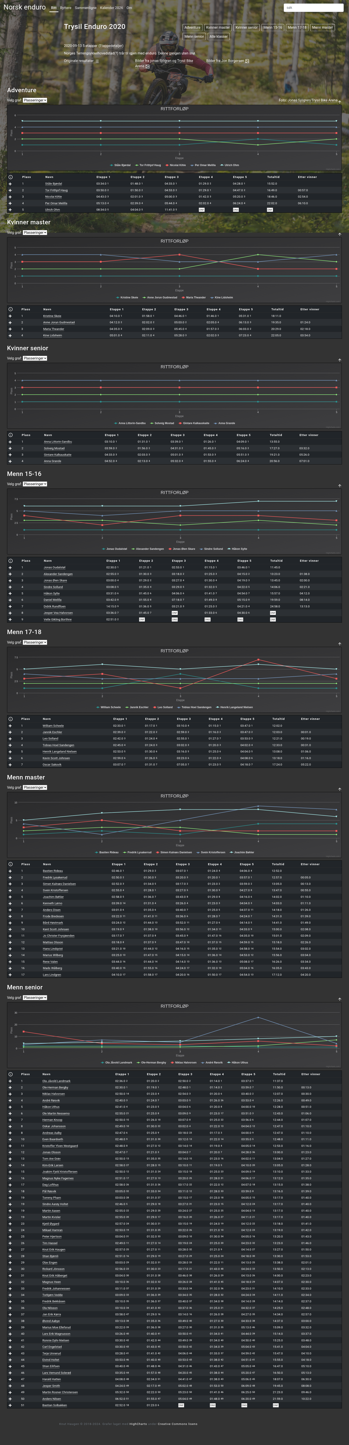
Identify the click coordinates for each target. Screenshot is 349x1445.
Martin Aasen (51, 1210)
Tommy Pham (51, 1197)
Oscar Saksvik (52, 764)
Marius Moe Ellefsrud (56, 1327)
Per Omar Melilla (56, 203)
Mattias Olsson (53, 942)
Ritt (54, 8)
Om (129, 8)
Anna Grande (52, 461)
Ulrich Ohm (52, 209)
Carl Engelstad (52, 1346)
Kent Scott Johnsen (56, 929)
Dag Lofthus (50, 1184)
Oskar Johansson (54, 1126)
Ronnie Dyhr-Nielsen (55, 1340)
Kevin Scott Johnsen (56, 758)
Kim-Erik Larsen (52, 1165)
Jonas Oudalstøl (54, 567)
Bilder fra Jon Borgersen (228, 61)
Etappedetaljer (111, 46)
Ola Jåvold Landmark (56, 1081)
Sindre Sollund (53, 587)
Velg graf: (14, 100)
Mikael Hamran (52, 1230)
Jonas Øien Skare (55, 580)
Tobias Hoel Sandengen (58, 745)
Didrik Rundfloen (54, 606)
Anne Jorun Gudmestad (59, 322)
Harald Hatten (51, 1379)
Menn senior (194, 36)
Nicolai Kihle (53, 196)
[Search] (314, 8)
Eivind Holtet (50, 1359)
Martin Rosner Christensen (60, 1392)
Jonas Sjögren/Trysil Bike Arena (313, 100)
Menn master (322, 27)
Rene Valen (50, 961)
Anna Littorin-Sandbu (58, 441)
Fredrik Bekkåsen (53, 1301)
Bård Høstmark (53, 922)
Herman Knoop (52, 1119)
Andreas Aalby (52, 1132)
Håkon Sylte (52, 593)
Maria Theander (53, 329)
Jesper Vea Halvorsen (58, 612)
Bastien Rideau (53, 870)
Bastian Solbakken (54, 1405)
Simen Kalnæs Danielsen (59, 883)
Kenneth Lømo (52, 903)
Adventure (192, 27)
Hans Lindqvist (53, 948)
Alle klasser (219, 36)
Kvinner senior (246, 27)
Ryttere (65, 8)
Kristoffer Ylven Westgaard (60, 1145)
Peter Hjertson (52, 1236)
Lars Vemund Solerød (56, 1372)
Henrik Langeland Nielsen (60, 751)
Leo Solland (50, 738)
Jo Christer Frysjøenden (59, 935)
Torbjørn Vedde (52, 1295)
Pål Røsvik (49, 1191)
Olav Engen (49, 1262)
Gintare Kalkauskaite (57, 454)
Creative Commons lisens (178, 1424)
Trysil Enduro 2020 (94, 26)
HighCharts (138, 1424)
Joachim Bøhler (53, 896)
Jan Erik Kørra (51, 1314)
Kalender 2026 (111, 8)
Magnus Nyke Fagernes (58, 1178)
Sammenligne (86, 8)
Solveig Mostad (54, 448)
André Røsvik (51, 1100)
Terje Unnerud (51, 1353)
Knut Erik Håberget (54, 1275)
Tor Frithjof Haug (56, 190)
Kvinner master (218, 27)
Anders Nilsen (51, 1398)
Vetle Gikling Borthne (57, 619)
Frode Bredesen (53, 916)
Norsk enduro (25, 7)
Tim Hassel (49, 1243)
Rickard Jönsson (53, 1269)
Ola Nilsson (50, 1308)
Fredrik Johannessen (56, 1288)
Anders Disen (52, 910)
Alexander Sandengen (58, 574)
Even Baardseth (52, 1139)
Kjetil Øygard (50, 1223)
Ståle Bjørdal (53, 183)
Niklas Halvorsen (53, 1093)
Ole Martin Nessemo (56, 1113)
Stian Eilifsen (51, 1366)
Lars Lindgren (52, 974)
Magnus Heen (51, 1282)
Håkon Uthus (51, 1106)
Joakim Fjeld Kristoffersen (59, 1171)
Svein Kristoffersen (55, 890)
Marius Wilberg (53, 955)
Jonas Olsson (51, 1152)
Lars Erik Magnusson (56, 1333)
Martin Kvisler (51, 1217)
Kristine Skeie (52, 316)
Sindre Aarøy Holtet (55, 1204)
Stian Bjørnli (50, 1256)
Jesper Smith (51, 1385)
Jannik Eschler (52, 732)
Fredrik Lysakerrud (55, 877)
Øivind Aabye (51, 1321)
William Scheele (53, 725)
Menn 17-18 (297, 27)
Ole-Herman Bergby (55, 1087)
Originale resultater (81, 61)
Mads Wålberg (52, 968)
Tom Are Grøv (51, 1158)
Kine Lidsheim (52, 335)
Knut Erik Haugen (53, 1249)
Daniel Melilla (53, 599)
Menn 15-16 (272, 27)
